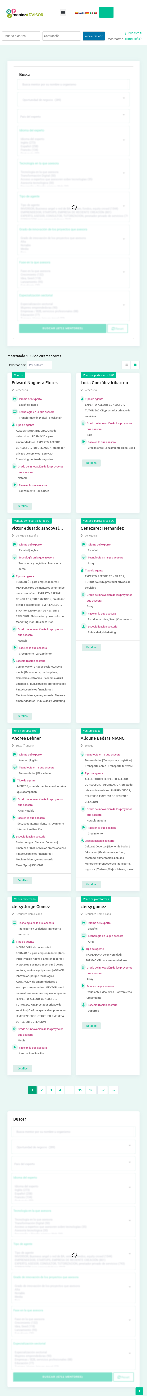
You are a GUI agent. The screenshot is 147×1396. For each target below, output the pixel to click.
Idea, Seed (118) (73, 278)
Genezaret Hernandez (102, 527)
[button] (63, 12)
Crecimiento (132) (73, 274)
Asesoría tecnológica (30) (73, 183)
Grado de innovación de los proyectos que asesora (53, 229)
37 (102, 1090)
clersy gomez (93, 906)
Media (73, 249)
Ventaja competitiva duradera (31, 520)
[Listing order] (39, 365)
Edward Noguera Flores (35, 382)
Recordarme (115, 36)
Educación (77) (73, 315)
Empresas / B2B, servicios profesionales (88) (73, 311)
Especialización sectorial (36, 295)
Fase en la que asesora (34, 262)
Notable (73, 245)
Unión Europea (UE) (25, 730)
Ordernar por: (16, 364)
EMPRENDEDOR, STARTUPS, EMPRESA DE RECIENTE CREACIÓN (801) (73, 212)
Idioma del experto (31, 130)
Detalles (22, 505)
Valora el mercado (25, 898)
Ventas (18, 375)
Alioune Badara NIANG (103, 737)
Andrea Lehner (26, 737)
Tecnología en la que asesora (39, 163)
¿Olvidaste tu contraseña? (134, 36)
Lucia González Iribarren (104, 382)
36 (91, 1090)
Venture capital (92, 730)
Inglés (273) (73, 142)
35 (80, 1090)
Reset (118, 328)
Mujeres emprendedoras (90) (73, 307)
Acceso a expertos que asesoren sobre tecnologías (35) (73, 179)
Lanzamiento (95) (73, 282)
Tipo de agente (29, 196)
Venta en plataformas (96, 898)
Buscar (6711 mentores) (62, 328)
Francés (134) (73, 150)
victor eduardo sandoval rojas (35, 528)
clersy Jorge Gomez (31, 906)
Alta (73, 241)
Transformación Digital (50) (73, 175)
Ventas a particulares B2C (98, 375)
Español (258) (73, 146)
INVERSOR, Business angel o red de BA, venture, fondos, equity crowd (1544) (73, 208)
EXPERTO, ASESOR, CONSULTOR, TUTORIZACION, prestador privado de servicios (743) (73, 216)
